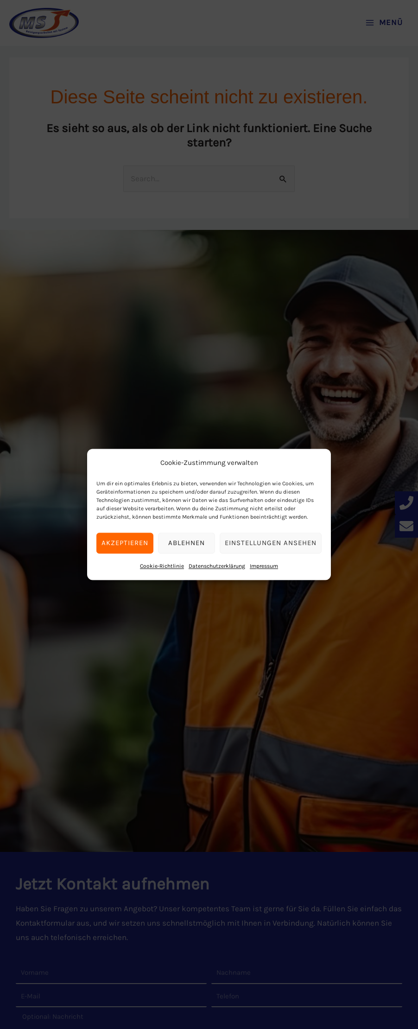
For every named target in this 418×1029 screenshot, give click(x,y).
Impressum (264, 566)
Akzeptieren (124, 543)
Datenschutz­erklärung (217, 566)
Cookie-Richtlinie (162, 566)
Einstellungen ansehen (271, 543)
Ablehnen (186, 543)
